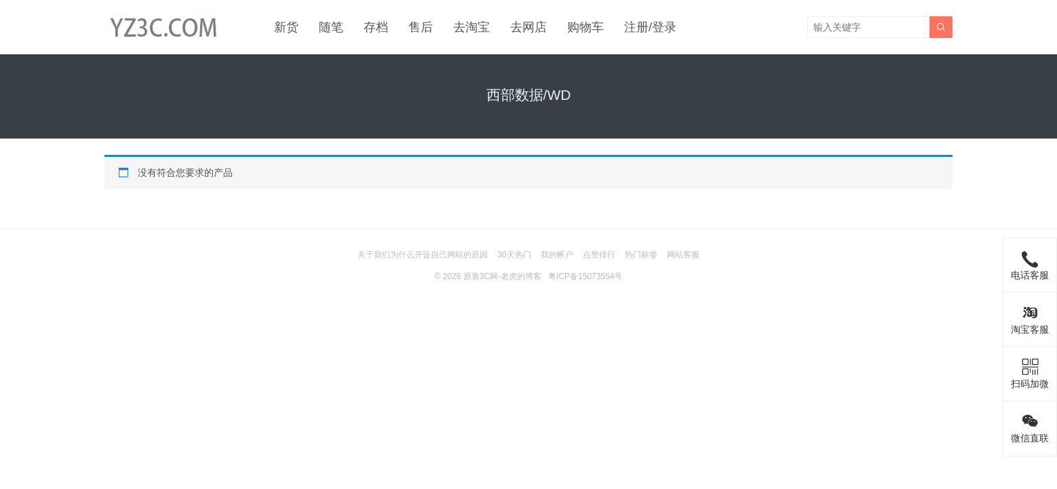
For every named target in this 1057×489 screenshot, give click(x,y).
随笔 (331, 27)
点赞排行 (599, 254)
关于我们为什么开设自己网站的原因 (423, 254)
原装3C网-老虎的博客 (502, 276)
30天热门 (514, 254)
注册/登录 (650, 27)
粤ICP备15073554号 (585, 276)
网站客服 (683, 254)
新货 (286, 27)
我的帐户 (557, 254)
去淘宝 (471, 27)
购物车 (585, 27)
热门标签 (641, 254)
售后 (420, 27)
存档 (376, 27)
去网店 (528, 27)
